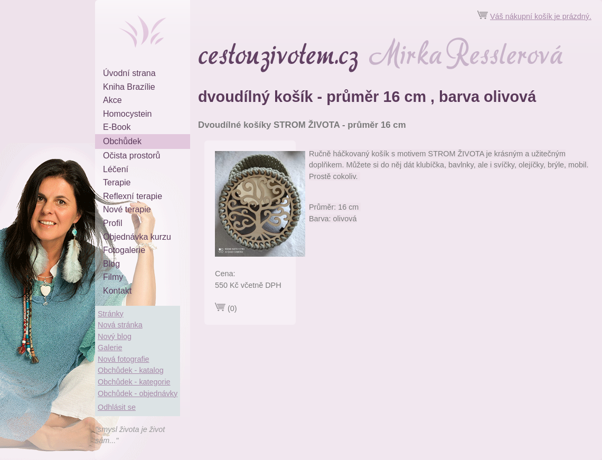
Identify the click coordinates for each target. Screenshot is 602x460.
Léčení (115, 169)
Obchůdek (122, 141)
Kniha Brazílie (129, 86)
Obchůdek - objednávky (137, 393)
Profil (112, 223)
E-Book (116, 127)
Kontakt (117, 290)
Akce (112, 100)
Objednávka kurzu (137, 236)
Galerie (110, 347)
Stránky (111, 313)
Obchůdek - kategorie (134, 382)
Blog (111, 263)
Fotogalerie (124, 250)
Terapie (116, 182)
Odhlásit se (117, 407)
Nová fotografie (123, 359)
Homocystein (127, 113)
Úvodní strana (129, 73)
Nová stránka (120, 325)
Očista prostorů (131, 155)
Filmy (113, 277)
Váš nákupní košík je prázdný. (540, 16)
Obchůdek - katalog (131, 370)
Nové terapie (127, 209)
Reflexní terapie (132, 196)
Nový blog (114, 336)
